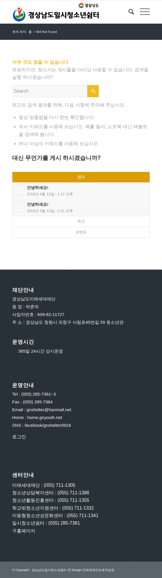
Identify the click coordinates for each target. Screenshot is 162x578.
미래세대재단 (26, 485)
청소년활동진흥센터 (33, 500)
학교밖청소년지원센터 (35, 508)
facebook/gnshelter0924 (48, 425)
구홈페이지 (23, 530)
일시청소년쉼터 (28, 523)
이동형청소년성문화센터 (37, 515)
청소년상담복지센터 (33, 492)
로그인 (19, 436)
